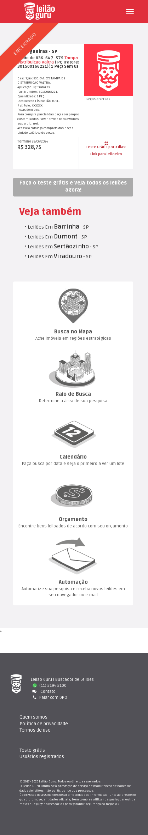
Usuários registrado (41, 757)
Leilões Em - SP (58, 227)
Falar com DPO (49, 697)
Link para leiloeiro (106, 154)
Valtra (48, 62)
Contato (43, 691)
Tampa (71, 58)
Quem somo (33, 717)
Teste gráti (32, 750)
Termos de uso (35, 730)
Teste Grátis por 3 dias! (106, 145)
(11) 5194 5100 (50, 685)
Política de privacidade (43, 724)
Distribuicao (29, 62)
